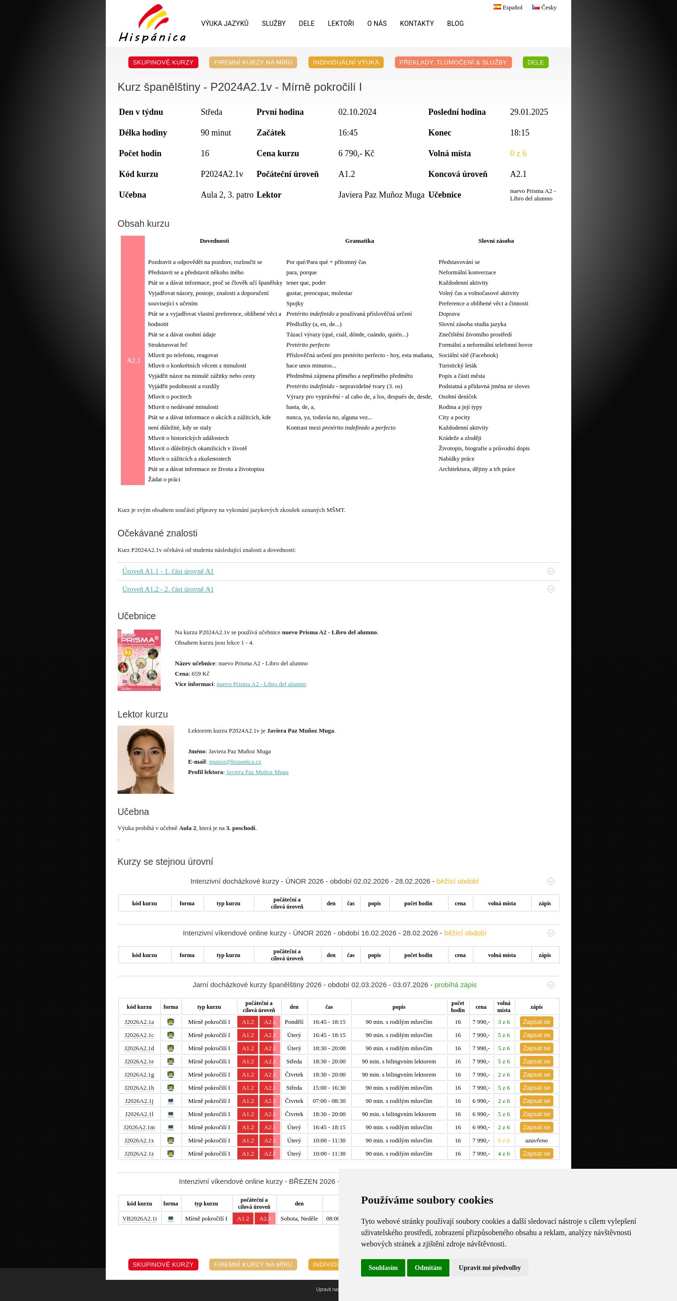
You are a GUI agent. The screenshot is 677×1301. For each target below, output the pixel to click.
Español (506, 7)
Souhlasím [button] (383, 1267)
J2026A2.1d (139, 1048)
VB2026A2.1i (139, 1218)
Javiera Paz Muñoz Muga (257, 771)
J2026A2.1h (139, 1087)
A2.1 (270, 1021)
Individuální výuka (346, 62)
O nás (377, 23)
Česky (543, 7)
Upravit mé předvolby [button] (490, 1267)
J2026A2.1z (139, 1153)
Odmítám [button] (428, 1267)
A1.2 (248, 1021)
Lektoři (341, 23)
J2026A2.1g (139, 1074)
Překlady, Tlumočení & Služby (453, 62)
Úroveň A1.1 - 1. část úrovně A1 (338, 571)
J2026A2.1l (139, 1113)
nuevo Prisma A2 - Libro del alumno (262, 683)
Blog (455, 23)
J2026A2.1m (139, 1127)
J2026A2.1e (139, 1061)
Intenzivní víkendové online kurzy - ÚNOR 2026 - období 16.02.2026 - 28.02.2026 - (369, 933)
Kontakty (417, 23)
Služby (274, 23)
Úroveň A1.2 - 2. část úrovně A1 (338, 589)
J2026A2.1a (139, 1021)
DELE (307, 23)
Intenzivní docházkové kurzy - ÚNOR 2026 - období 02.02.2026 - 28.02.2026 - (372, 881)
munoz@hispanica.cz (235, 761)
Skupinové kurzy (163, 62)
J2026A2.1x (139, 1140)
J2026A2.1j (139, 1100)
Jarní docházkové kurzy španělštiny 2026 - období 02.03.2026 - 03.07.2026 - (374, 985)
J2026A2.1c (139, 1034)
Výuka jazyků (225, 23)
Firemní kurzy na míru (253, 62)
